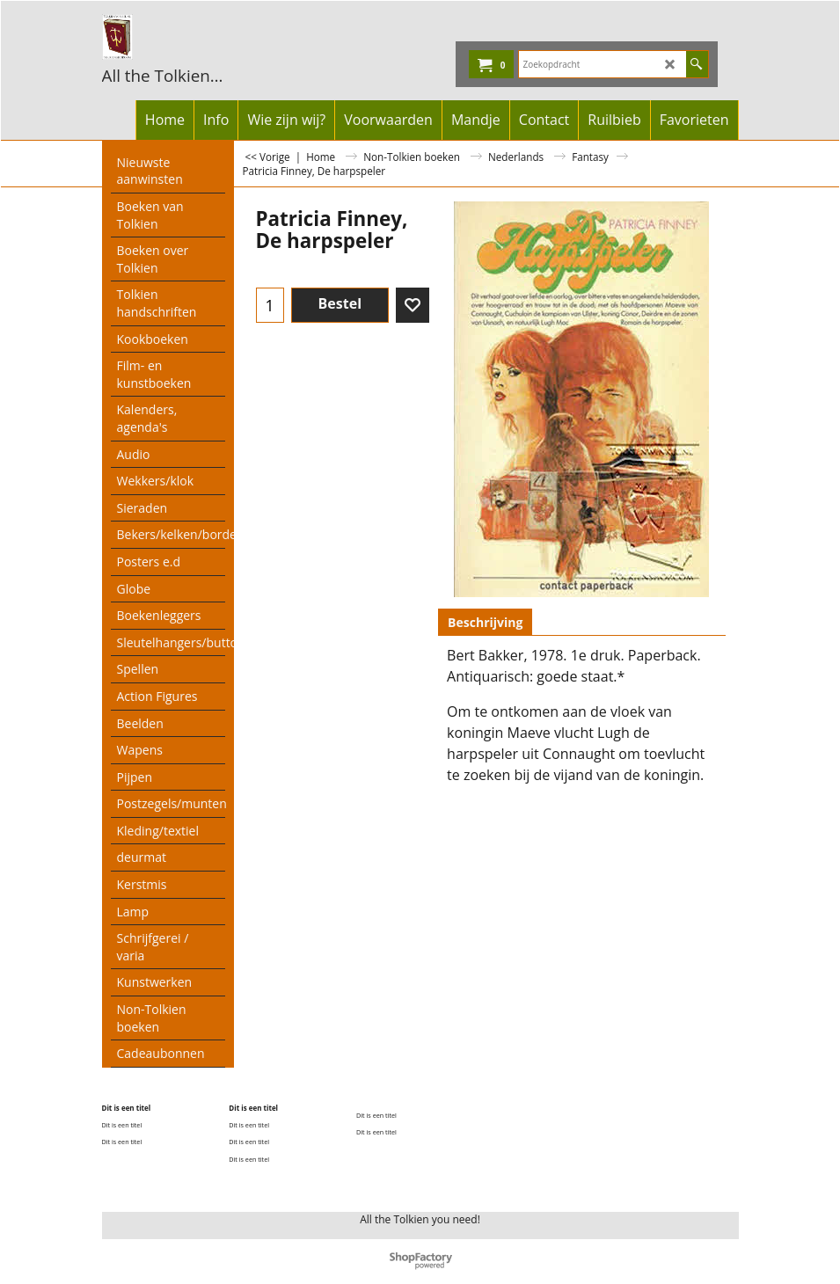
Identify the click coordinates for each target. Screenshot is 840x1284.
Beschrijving (485, 622)
